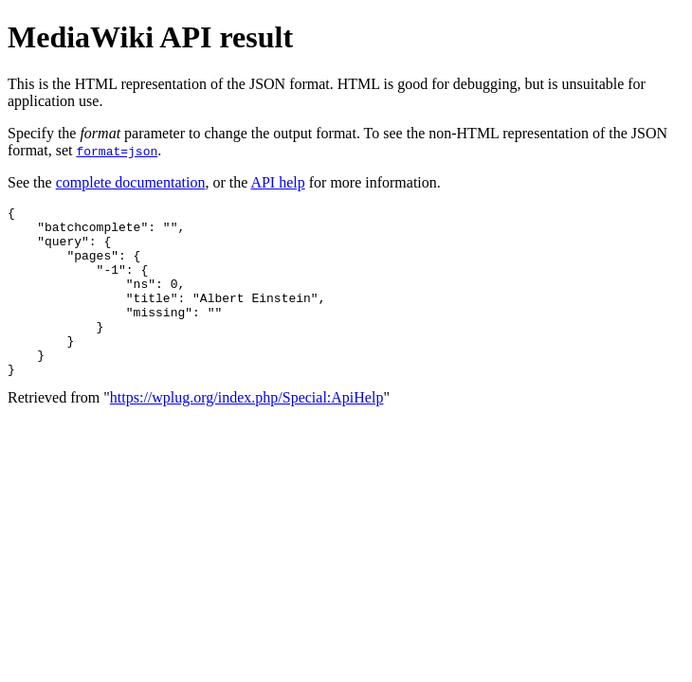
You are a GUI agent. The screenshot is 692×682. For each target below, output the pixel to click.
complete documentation (131, 182)
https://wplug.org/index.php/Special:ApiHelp (247, 431)
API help (277, 182)
